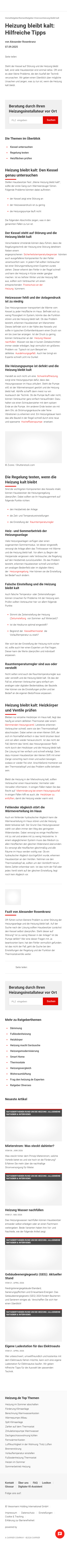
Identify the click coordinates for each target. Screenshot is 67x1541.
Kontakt (9, 1482)
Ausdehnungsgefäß (25, 353)
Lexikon (47, 1482)
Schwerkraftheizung (47, 376)
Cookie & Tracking (14, 1516)
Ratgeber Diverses (34, 18)
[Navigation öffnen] (59, 6)
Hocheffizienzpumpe (31, 421)
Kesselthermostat (33, 631)
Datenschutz (28, 1512)
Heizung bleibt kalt (50, 18)
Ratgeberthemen (18, 18)
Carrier (36, 1538)
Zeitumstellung (18, 618)
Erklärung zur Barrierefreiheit (19, 1520)
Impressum (11, 1512)
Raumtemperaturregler (42, 522)
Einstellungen (46, 1512)
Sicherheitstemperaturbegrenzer (40, 254)
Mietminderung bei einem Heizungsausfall (38, 790)
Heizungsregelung (19, 571)
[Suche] (54, 6)
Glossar (9, 1486)
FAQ (35, 1482)
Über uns (23, 1482)
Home (7, 18)
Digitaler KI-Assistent (30, 1486)
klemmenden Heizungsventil (19, 724)
